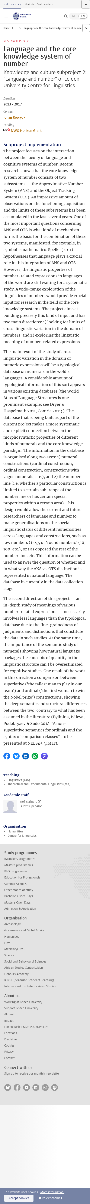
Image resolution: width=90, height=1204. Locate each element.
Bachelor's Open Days (18, 896)
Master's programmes (18, 865)
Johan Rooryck (14, 117)
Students (29, 4)
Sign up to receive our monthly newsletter (32, 1074)
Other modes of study (18, 890)
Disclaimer (11, 1039)
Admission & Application (20, 909)
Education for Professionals (22, 878)
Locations (10, 1033)
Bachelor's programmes (19, 859)
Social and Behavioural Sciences (25, 962)
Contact (9, 1058)
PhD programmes (15, 871)
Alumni (8, 1014)
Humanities (15, 831)
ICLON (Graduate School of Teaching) (29, 980)
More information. (52, 1192)
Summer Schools (15, 884)
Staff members (44, 4)
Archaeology (12, 924)
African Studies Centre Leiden (23, 968)
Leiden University (12, 4)
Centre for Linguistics (22, 836)
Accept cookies (19, 1198)
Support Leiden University (21, 1008)
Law (7, 943)
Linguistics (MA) (19, 780)
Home (6, 28)
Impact (8, 1021)
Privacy (9, 1052)
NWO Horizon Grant (22, 130)
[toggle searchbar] (65, 16)
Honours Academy (16, 974)
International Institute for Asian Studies (30, 986)
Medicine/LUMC (14, 949)
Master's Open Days (17, 903)
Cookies (9, 1046)
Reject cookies (52, 1198)
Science (9, 955)
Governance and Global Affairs (24, 930)
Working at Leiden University (23, 1002)
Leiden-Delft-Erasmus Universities (26, 1027)
